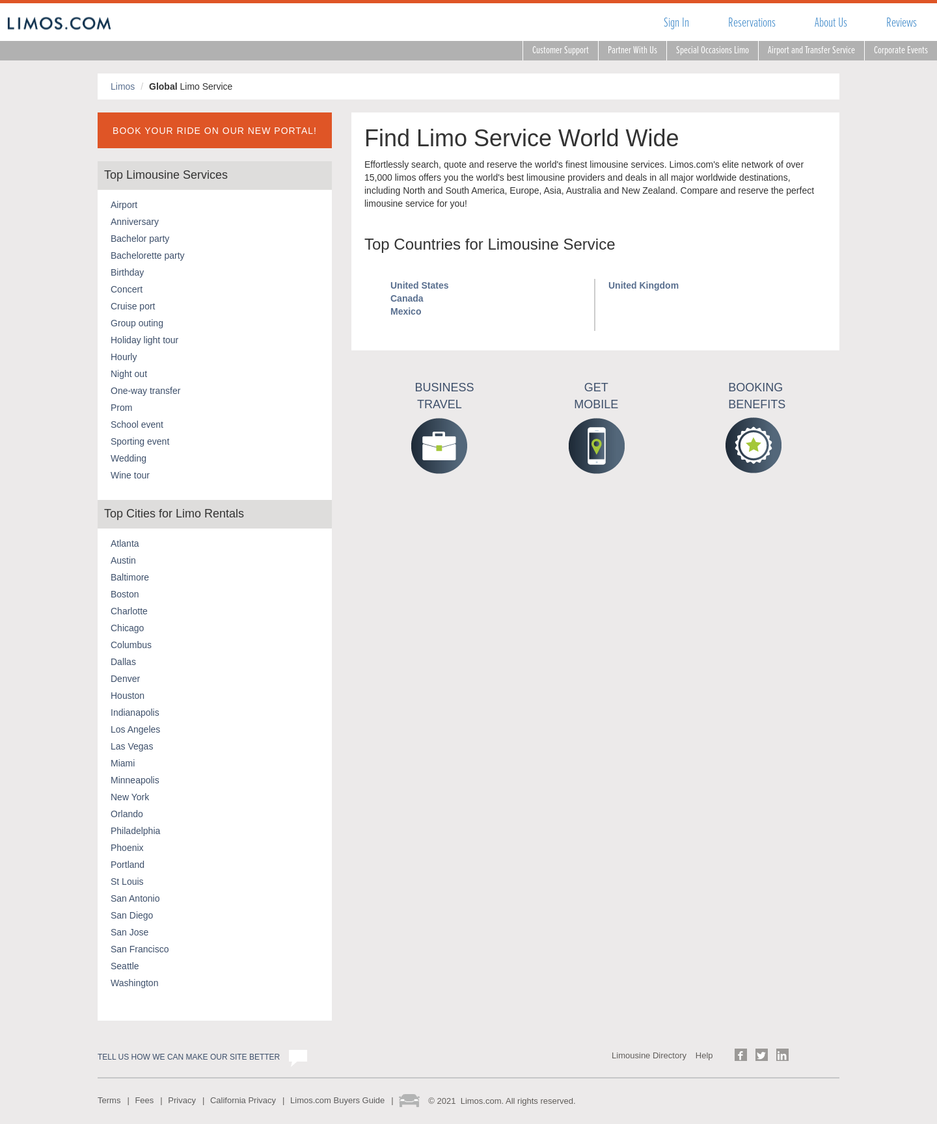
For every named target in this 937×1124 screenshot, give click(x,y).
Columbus (131, 645)
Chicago (127, 628)
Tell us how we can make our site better (189, 1057)
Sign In (676, 22)
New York (130, 797)
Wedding (128, 458)
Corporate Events (901, 50)
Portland (127, 864)
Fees (144, 1100)
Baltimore (130, 577)
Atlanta (125, 543)
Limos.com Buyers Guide (337, 1100)
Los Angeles (135, 729)
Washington (134, 983)
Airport (124, 205)
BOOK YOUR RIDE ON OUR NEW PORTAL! (215, 130)
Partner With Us (632, 50)
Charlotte (129, 611)
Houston (127, 695)
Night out (129, 374)
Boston (125, 594)
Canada (407, 298)
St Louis (127, 881)
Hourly (124, 357)
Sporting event (140, 441)
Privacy (182, 1100)
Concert (127, 289)
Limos (123, 86)
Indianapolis (135, 712)
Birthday (127, 272)
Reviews (901, 22)
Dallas (123, 662)
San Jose (129, 932)
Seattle (125, 966)
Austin (123, 560)
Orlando (127, 814)
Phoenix (127, 848)
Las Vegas (132, 746)
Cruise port (133, 306)
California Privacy (243, 1100)
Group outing (137, 323)
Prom (121, 407)
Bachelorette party (148, 255)
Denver (125, 678)
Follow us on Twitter (761, 1055)
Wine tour (130, 475)
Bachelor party (140, 238)
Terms (109, 1100)
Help (704, 1055)
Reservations (752, 22)
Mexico (405, 311)
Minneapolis (135, 780)
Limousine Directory (649, 1055)
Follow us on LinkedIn (782, 1055)
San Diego (132, 915)
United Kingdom (643, 285)
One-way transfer (145, 391)
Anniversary (135, 221)
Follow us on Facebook (741, 1055)
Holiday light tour (144, 340)
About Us (831, 22)
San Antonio (135, 898)
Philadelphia (135, 831)
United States (419, 285)
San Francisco (140, 949)
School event (137, 424)
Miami (123, 763)
